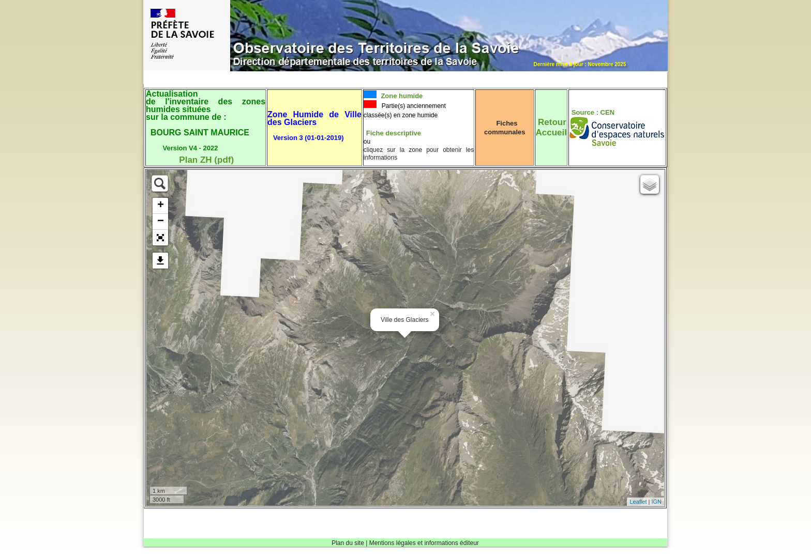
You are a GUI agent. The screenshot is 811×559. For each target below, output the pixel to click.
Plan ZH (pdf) (206, 160)
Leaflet (638, 502)
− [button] (160, 221)
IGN (656, 502)
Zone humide (401, 96)
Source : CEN (593, 112)
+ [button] (160, 205)
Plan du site (348, 543)
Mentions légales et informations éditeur (424, 543)
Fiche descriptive (393, 133)
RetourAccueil (550, 127)
